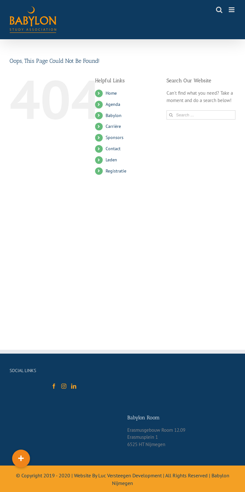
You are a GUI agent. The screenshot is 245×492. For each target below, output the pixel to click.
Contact (113, 148)
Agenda (113, 104)
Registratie (116, 171)
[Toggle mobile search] (219, 9)
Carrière (113, 126)
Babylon (114, 115)
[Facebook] (53, 386)
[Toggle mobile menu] (232, 9)
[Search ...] (201, 115)
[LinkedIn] (73, 386)
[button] (21, 458)
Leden (111, 160)
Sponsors (114, 137)
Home (111, 93)
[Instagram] (63, 386)
